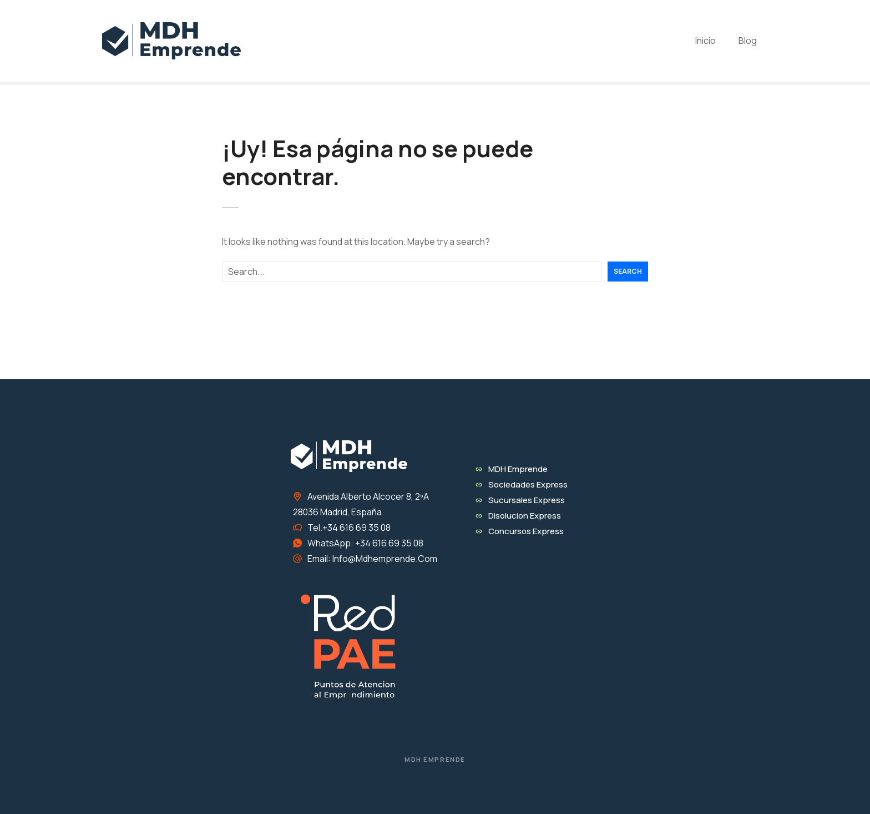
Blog (748, 40)
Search (628, 271)
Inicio (705, 40)
